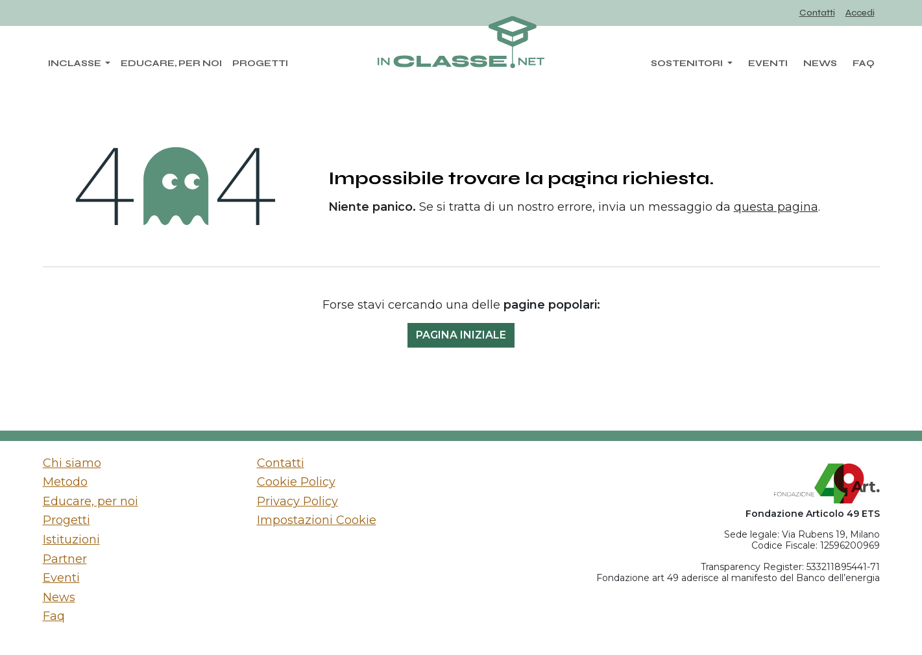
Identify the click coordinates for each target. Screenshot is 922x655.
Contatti (280, 463)
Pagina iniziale (461, 335)
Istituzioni (71, 539)
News (59, 597)
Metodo (65, 482)
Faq (54, 616)
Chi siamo (72, 463)
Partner (65, 559)
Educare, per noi (90, 501)
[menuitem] (817, 13)
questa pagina (776, 207)
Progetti (66, 520)
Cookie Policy (296, 482)
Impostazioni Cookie (316, 520)
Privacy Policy (297, 501)
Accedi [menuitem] (860, 12)
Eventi (61, 578)
